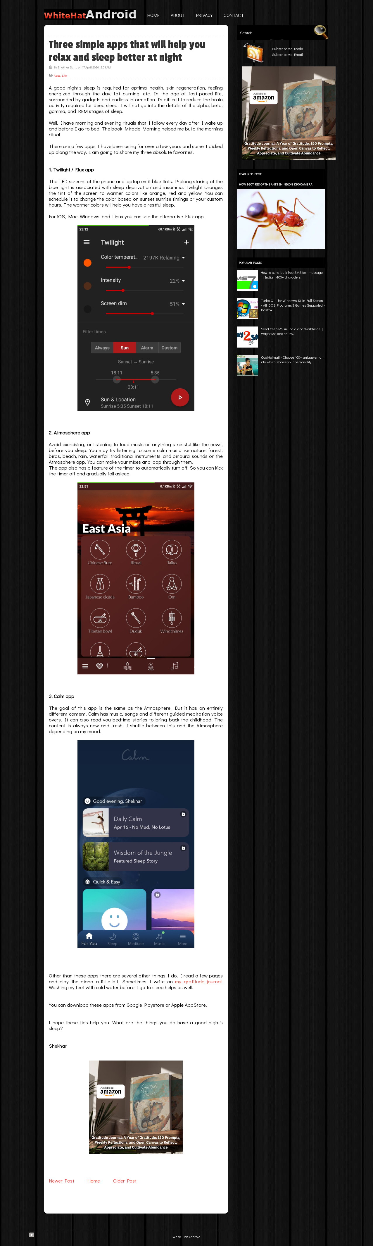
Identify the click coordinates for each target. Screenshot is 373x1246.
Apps (57, 75)
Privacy (204, 15)
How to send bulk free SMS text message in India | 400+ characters (292, 274)
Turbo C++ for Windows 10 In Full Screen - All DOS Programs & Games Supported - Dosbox (293, 305)
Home (153, 15)
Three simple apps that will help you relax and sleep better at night (127, 51)
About (178, 15)
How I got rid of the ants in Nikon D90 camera (275, 184)
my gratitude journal (198, 981)
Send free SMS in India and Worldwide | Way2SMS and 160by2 (292, 331)
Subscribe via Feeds (287, 48)
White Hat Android (186, 1236)
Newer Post (61, 1180)
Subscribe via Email (287, 54)
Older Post (125, 1180)
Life (64, 75)
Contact (234, 15)
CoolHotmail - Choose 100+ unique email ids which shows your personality (292, 359)
